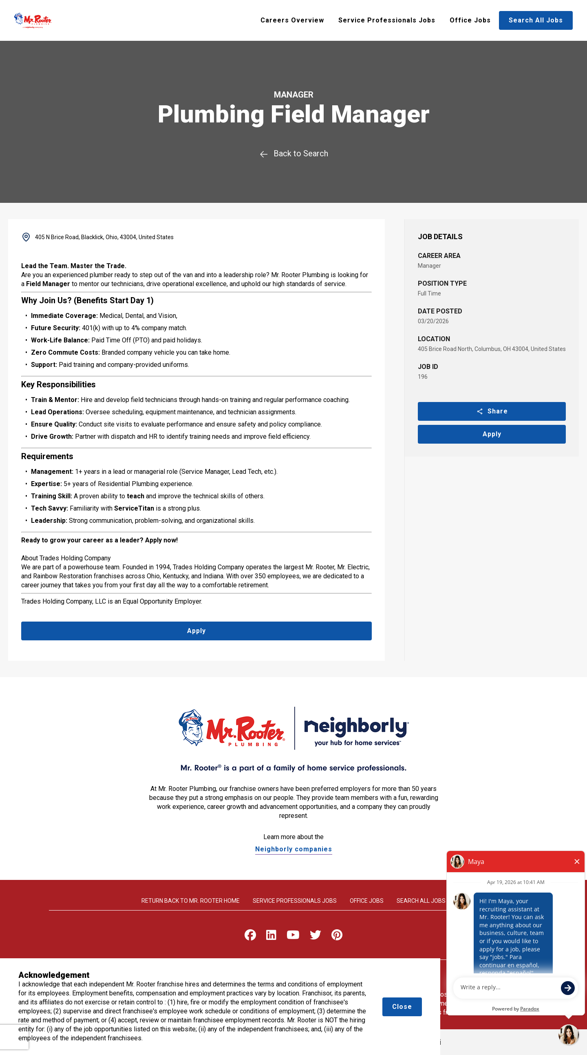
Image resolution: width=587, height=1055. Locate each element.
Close (402, 1007)
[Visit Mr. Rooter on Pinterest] (336, 937)
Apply (492, 434)
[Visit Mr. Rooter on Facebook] (250, 937)
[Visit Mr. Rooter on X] (315, 937)
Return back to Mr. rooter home (190, 900)
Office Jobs (470, 20)
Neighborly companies (293, 849)
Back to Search (293, 153)
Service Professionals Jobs (386, 20)
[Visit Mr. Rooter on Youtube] (293, 937)
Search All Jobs (536, 20)
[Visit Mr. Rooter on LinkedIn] (271, 937)
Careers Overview (292, 20)
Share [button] (492, 411)
